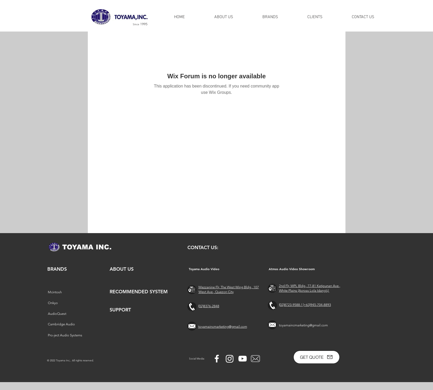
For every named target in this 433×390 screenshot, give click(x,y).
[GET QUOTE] (316, 357)
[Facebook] (217, 358)
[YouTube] (242, 358)
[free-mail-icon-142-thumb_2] (255, 358)
